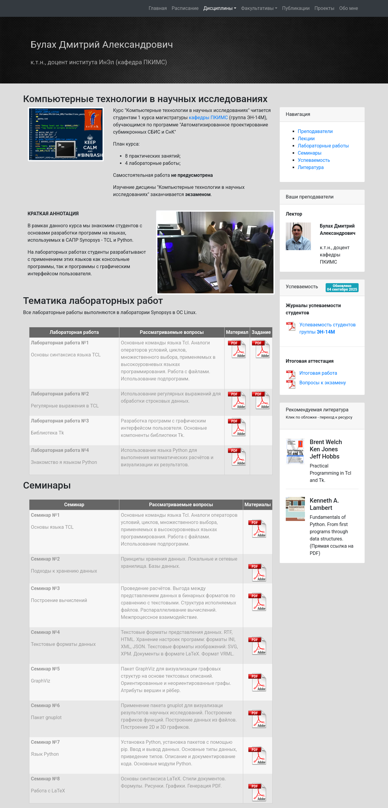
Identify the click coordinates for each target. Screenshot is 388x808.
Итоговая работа (318, 373)
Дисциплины (218, 8)
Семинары (309, 153)
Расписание (185, 8)
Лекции (306, 138)
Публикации (296, 8)
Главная (158, 8)
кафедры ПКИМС (208, 117)
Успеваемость (314, 160)
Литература (311, 167)
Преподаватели (315, 131)
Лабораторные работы (323, 146)
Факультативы (257, 8)
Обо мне (348, 8)
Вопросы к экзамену (323, 383)
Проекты (325, 8)
